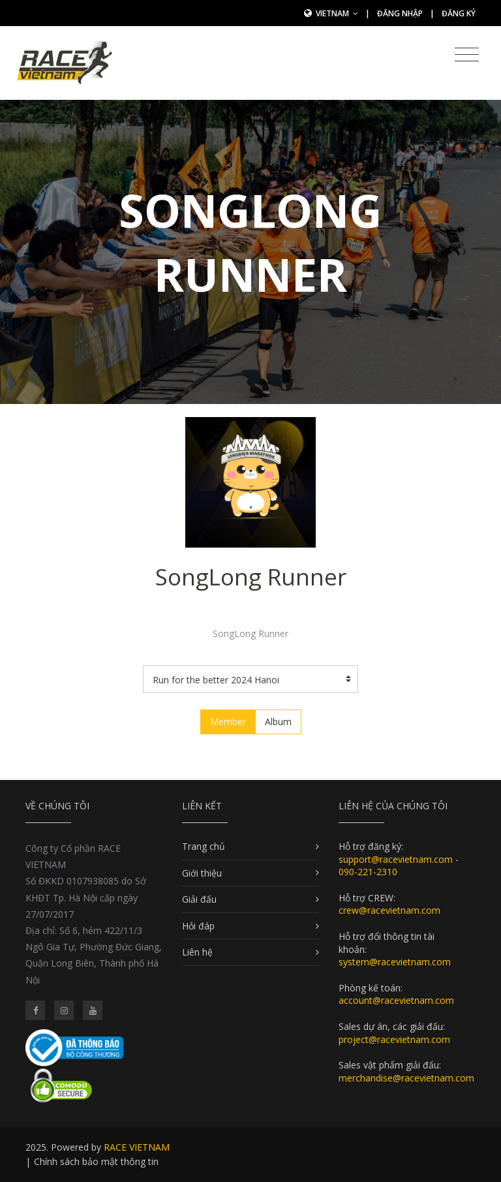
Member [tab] (228, 721)
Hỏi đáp (198, 926)
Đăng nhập (400, 13)
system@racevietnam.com (395, 962)
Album (278, 721)
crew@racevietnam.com (389, 910)
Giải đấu (199, 899)
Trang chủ (203, 846)
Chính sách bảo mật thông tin (96, 1161)
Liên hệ (197, 952)
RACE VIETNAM (137, 1147)
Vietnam (337, 13)
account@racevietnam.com (396, 1000)
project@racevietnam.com (394, 1039)
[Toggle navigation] (466, 54)
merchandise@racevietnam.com (406, 1078)
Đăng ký (459, 13)
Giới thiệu (202, 873)
